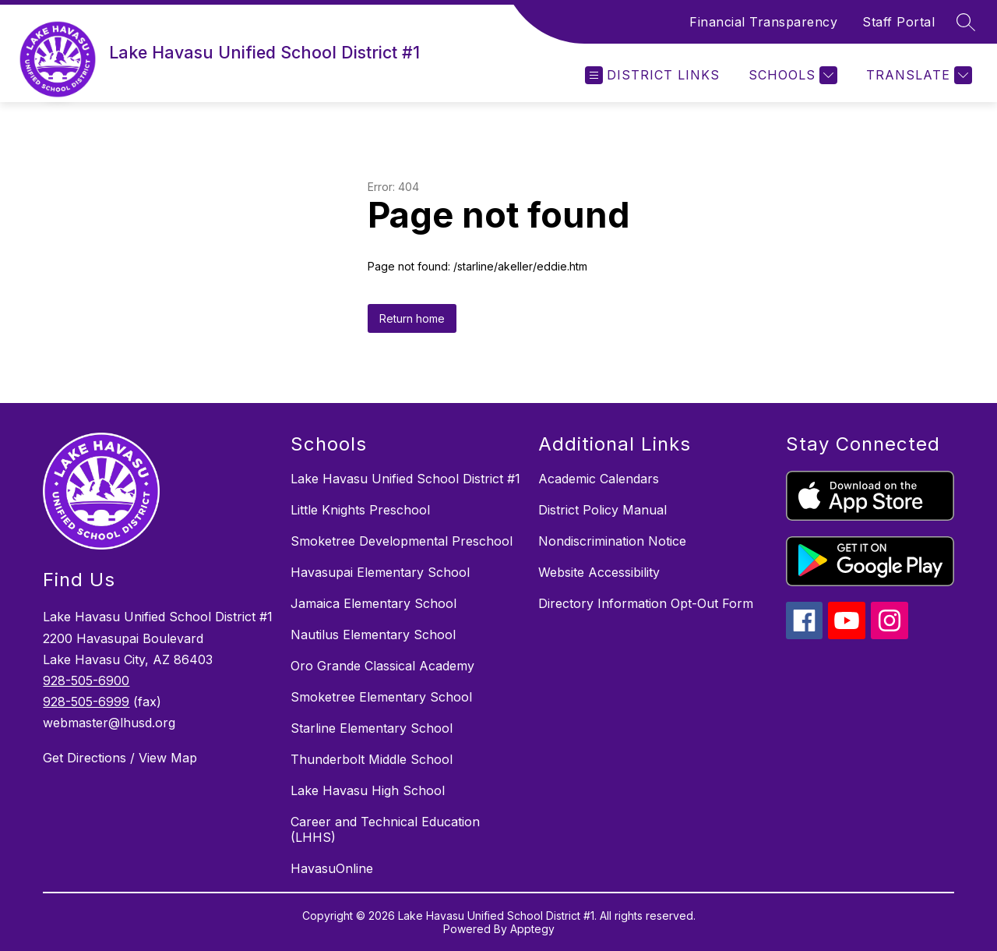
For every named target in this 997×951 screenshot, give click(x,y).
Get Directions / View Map (120, 757)
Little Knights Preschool (360, 510)
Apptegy (532, 928)
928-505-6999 (86, 701)
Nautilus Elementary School (373, 634)
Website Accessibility (599, 572)
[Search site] (965, 21)
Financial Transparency (763, 22)
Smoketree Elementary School (381, 697)
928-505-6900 (86, 680)
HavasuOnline (332, 868)
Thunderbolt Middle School (372, 759)
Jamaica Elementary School (373, 603)
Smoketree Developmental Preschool (402, 541)
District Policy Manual (602, 510)
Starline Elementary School (372, 728)
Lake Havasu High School (368, 790)
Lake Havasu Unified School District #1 (405, 478)
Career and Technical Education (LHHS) (385, 829)
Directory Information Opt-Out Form (645, 603)
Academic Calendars (598, 478)
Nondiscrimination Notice (612, 541)
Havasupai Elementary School (380, 572)
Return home (412, 318)
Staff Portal (898, 22)
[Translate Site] (917, 75)
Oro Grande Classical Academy (382, 665)
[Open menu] (652, 75)
